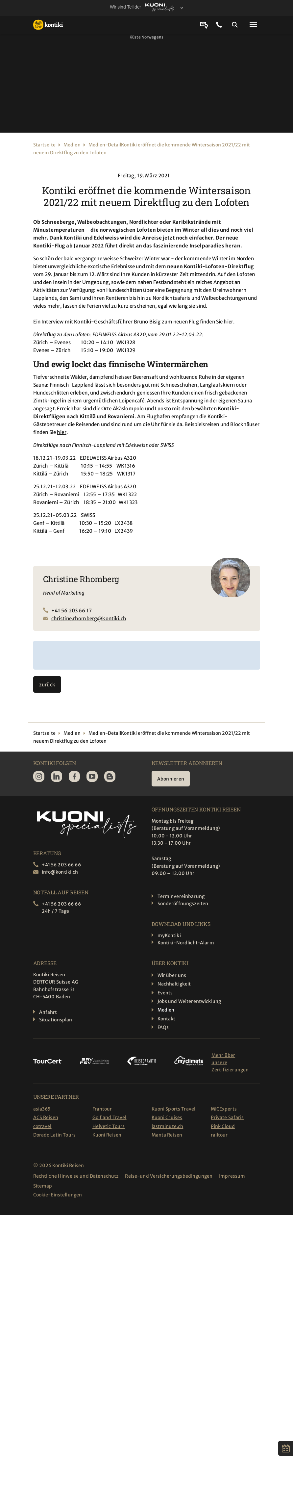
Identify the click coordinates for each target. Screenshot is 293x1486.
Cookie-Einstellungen (57, 1195)
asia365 (42, 1109)
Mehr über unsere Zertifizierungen (230, 1062)
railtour (219, 1135)
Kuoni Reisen (107, 1135)
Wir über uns (172, 975)
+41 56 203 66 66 (61, 865)
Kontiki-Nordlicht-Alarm (186, 943)
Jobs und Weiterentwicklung (189, 1001)
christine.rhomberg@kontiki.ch (88, 618)
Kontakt (167, 1019)
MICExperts (224, 1109)
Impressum (232, 1176)
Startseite (44, 145)
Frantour (102, 1109)
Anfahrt (48, 1012)
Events (165, 993)
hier (61, 432)
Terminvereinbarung (181, 896)
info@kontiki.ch (60, 872)
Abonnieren (170, 779)
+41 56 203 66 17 (71, 610)
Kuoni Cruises (167, 1117)
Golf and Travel (109, 1117)
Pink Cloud (223, 1126)
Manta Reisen (167, 1135)
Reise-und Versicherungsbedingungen (168, 1176)
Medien (72, 145)
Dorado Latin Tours (54, 1135)
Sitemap (42, 1186)
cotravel (42, 1126)
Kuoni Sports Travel (174, 1109)
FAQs (163, 1027)
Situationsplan (55, 1020)
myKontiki (169, 935)
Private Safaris (227, 1117)
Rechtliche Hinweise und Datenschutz (76, 1176)
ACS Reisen (45, 1117)
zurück (47, 684)
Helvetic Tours (108, 1126)
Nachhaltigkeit (174, 984)
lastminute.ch (167, 1126)
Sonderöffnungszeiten (183, 904)
